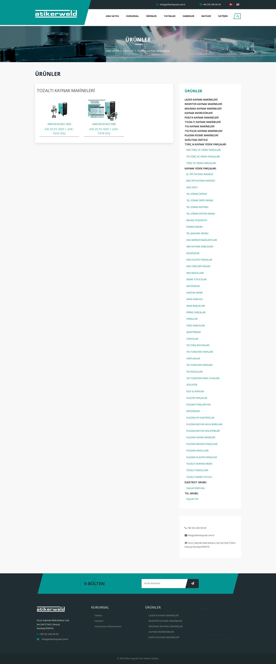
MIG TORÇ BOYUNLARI (198, 267)
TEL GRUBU (191, 493)
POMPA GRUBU (194, 227)
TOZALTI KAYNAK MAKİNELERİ (203, 122)
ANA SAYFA (112, 16)
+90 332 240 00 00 (210, 5)
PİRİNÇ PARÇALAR (196, 313)
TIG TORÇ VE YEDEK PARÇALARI (203, 157)
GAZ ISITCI (191, 188)
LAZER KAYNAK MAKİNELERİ (201, 100)
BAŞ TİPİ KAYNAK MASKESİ (200, 181)
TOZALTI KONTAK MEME (199, 464)
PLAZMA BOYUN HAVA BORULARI (204, 425)
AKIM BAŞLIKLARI (195, 306)
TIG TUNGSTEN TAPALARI (199, 352)
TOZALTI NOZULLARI (197, 471)
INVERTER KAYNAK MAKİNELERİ (203, 104)
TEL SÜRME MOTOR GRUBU (200, 214)
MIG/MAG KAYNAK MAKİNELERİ (203, 108)
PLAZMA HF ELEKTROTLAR (200, 418)
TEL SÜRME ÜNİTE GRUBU (199, 201)
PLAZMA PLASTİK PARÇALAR (201, 458)
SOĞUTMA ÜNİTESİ (196, 140)
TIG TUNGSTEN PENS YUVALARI (203, 379)
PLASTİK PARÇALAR (196, 398)
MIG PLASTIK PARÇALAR (199, 260)
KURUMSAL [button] (132, 16)
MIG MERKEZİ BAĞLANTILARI (201, 240)
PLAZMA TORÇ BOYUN (198, 405)
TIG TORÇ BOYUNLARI (197, 346)
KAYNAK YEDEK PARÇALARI (200, 168)
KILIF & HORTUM (195, 392)
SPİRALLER (191, 319)
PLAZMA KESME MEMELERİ (200, 438)
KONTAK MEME (194, 293)
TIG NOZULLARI (194, 372)
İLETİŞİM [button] (223, 16)
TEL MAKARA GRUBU (197, 234)
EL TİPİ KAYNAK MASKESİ (199, 175)
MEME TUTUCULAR (196, 280)
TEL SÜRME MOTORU (197, 207)
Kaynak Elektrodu (195, 488)
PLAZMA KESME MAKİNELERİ (201, 135)
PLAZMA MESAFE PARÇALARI (202, 445)
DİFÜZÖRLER (193, 286)
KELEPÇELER (192, 254)
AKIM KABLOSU (194, 300)
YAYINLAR (169, 16)
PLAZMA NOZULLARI (197, 451)
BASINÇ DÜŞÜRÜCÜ (196, 221)
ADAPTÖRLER (193, 333)
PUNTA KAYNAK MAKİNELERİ (202, 117)
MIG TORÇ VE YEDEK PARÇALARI (203, 150)
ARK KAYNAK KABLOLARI (199, 247)
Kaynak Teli (192, 499)
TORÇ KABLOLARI (195, 326)
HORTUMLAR (193, 359)
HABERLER (188, 16)
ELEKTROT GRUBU (195, 482)
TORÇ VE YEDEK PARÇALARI (201, 164)
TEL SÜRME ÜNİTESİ (196, 194)
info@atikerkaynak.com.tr (171, 5)
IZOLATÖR (191, 385)
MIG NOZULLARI (195, 273)
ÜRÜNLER (151, 16)
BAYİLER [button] (206, 16)
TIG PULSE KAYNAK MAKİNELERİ (203, 131)
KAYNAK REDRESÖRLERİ (199, 113)
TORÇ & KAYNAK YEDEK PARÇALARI (205, 144)
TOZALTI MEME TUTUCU (199, 477)
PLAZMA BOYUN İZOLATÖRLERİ (203, 431)
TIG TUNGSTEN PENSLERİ (199, 366)
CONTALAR (192, 339)
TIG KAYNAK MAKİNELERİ (199, 126)
